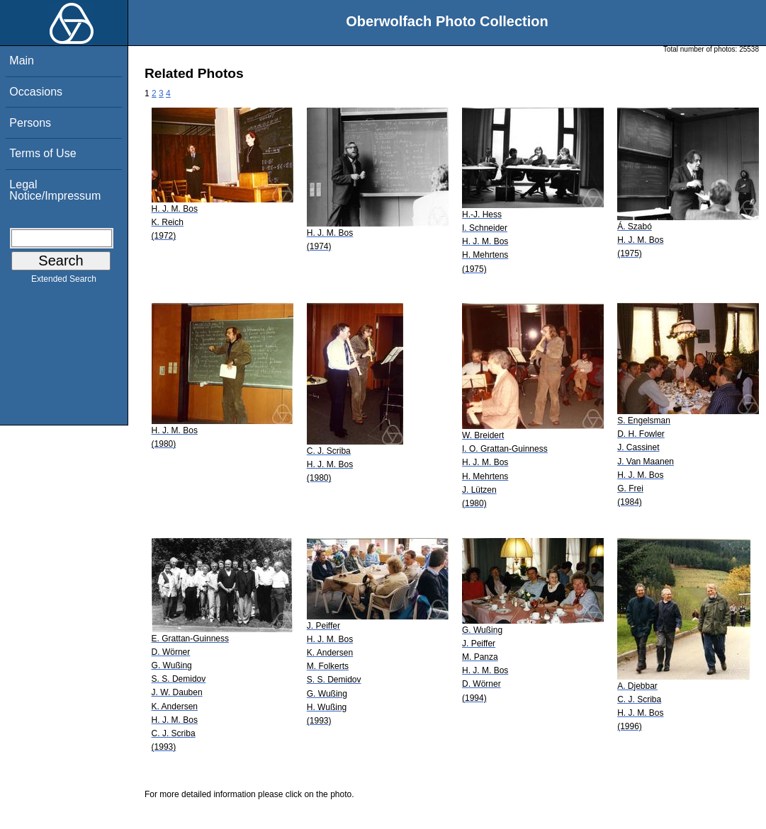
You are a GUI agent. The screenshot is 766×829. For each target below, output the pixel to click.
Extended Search (63, 282)
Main (21, 61)
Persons (30, 123)
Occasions (35, 92)
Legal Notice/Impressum (55, 190)
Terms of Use (42, 153)
